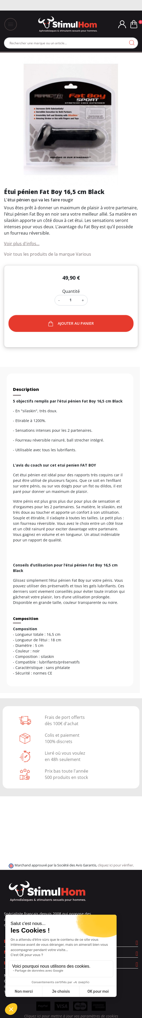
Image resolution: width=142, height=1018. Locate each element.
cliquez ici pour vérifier (115, 865)
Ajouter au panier (71, 323)
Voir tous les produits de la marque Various (47, 254)
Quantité (71, 291)
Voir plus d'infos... (21, 243)
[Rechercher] (71, 43)
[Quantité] (70, 299)
